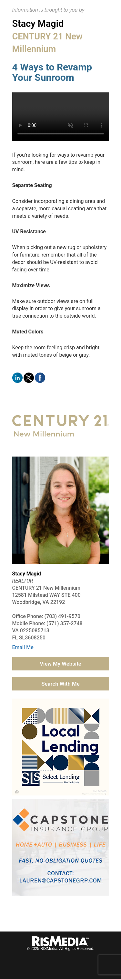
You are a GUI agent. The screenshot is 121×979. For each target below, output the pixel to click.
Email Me (23, 647)
